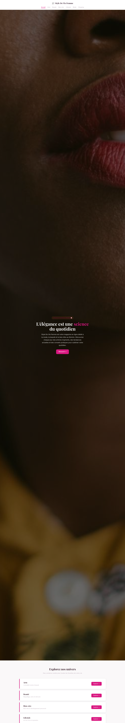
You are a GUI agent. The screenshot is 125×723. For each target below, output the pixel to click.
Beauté (54, 7)
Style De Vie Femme (62, 3)
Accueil (43, 7)
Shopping (81, 7)
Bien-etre (61, 7)
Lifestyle (68, 7)
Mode (74, 7)
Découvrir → (62, 351)
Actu (48, 7)
